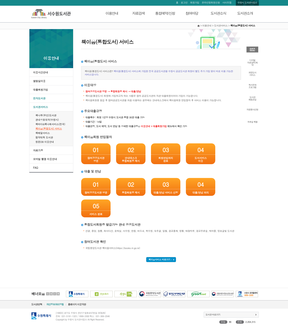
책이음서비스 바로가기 (159, 259)
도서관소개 (245, 13)
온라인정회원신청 (211, 2)
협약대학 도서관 (44, 137)
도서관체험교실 (252, 98)
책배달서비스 (42, 133)
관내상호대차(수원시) (47, 119)
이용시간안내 (40, 72)
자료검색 (138, 13)
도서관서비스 (40, 107)
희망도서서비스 (252, 73)
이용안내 (112, 13)
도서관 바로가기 (213, 314)
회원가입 (194, 2)
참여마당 (192, 13)
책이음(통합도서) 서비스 (48, 128)
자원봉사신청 (252, 109)
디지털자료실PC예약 (252, 62)
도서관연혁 (36, 304)
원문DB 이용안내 (44, 142)
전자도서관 (39, 98)
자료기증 (38, 150)
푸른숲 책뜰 (252, 121)
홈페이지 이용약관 (77, 304)
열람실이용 (39, 81)
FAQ (35, 167)
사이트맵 (226, 2)
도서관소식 (218, 13)
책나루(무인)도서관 (45, 115)
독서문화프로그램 (252, 85)
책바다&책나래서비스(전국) (50, 124)
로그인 (184, 2)
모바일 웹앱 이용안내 (45, 159)
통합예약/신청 (165, 13)
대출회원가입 (40, 89)
